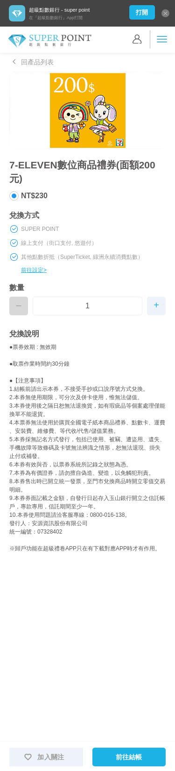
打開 (142, 12)
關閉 (165, 13)
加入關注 (41, 757)
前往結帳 (129, 757)
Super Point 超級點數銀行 (49, 41)
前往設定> (34, 270)
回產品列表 (31, 61)
